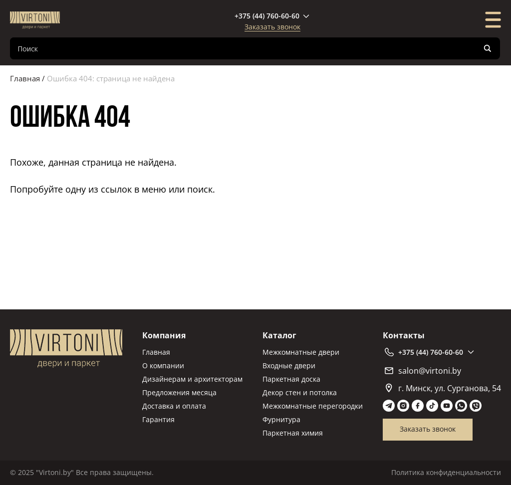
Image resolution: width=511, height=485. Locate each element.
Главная (25, 78)
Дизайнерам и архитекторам (192, 379)
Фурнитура (281, 419)
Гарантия (158, 419)
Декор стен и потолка (299, 392)
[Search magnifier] (487, 48)
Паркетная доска (291, 379)
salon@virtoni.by (423, 370)
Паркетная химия (292, 433)
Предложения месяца (179, 392)
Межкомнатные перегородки (312, 406)
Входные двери (288, 365)
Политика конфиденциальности (446, 472)
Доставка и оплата (174, 406)
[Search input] (247, 48)
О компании (163, 365)
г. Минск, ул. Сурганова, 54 (443, 388)
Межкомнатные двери (300, 352)
